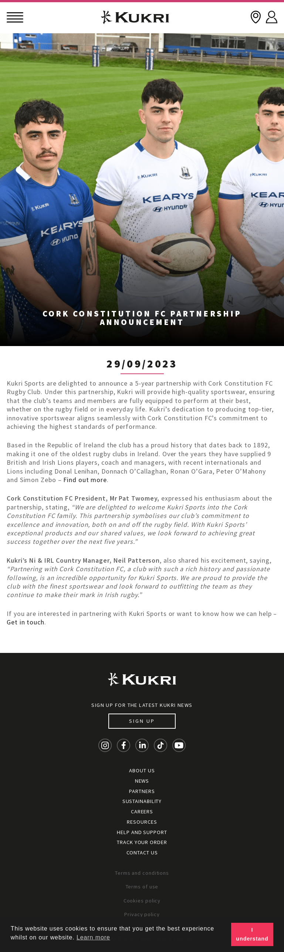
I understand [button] (252, 934)
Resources (142, 822)
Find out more (85, 479)
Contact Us (142, 852)
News (142, 780)
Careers (142, 811)
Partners (142, 791)
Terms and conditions (142, 873)
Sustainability (142, 801)
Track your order (142, 842)
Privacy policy (142, 914)
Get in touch (25, 622)
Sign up (142, 721)
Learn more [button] (93, 937)
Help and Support (142, 832)
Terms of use (142, 886)
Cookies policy (142, 900)
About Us (142, 770)
